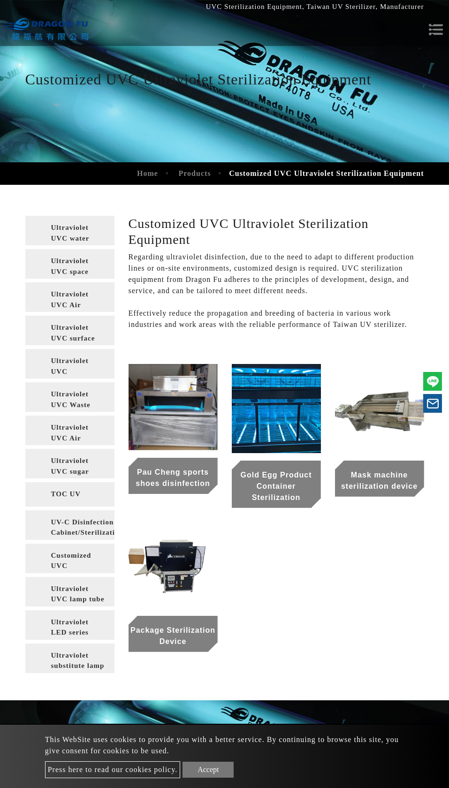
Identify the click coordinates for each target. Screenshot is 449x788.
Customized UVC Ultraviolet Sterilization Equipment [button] (72, 562)
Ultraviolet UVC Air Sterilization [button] (72, 301)
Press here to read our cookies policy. (112, 769)
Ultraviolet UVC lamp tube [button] (78, 594)
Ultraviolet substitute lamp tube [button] (78, 662)
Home (147, 173)
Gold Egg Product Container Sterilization (276, 486)
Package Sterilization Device (172, 635)
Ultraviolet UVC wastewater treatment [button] (70, 368)
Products (195, 173)
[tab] (69, 230)
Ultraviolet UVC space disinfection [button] (71, 268)
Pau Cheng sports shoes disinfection (173, 477)
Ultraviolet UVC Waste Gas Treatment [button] (76, 401)
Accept (208, 769)
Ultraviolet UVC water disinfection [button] (71, 234)
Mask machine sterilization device (379, 480)
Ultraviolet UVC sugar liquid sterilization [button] (72, 467)
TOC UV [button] (66, 494)
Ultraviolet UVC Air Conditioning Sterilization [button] (73, 434)
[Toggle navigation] (436, 29)
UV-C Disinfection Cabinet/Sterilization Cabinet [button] (82, 529)
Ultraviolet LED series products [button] (70, 629)
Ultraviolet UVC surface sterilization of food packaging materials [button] (77, 334)
